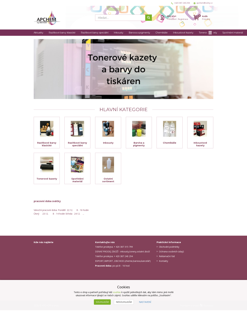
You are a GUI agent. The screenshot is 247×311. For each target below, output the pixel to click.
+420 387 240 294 (182, 3)
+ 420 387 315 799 (123, 247)
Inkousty (118, 32)
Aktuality (38, 32)
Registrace (183, 19)
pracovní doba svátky (47, 201)
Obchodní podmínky (169, 247)
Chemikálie (161, 32)
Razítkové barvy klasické (62, 32)
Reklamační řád (167, 257)
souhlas (117, 292)
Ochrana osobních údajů (171, 252)
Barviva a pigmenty (139, 32)
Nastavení (145, 301)
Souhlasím (102, 301)
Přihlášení (171, 19)
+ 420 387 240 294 (123, 257)
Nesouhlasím (124, 301)
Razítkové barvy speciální (94, 32)
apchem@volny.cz (204, 3)
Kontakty (163, 261)
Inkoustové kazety (183, 32)
